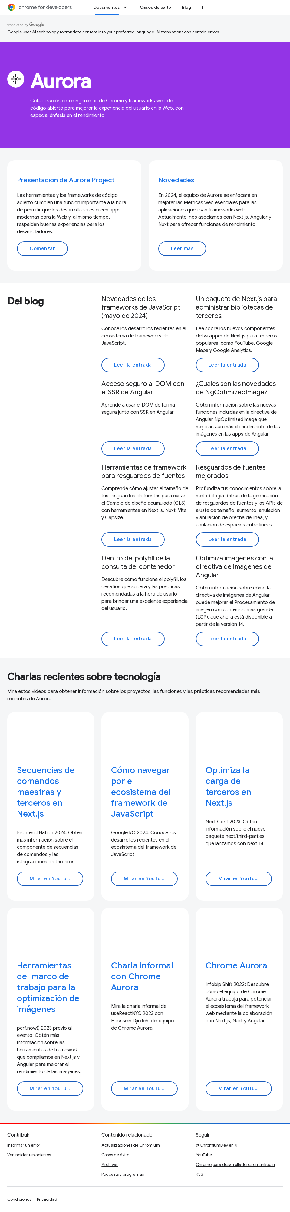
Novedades (176, 180)
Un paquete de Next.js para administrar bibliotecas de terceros (236, 307)
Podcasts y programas (122, 1174)
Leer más (182, 249)
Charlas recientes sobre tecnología (83, 677)
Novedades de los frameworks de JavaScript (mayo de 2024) (140, 307)
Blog (186, 7)
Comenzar (42, 249)
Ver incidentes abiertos (29, 1154)
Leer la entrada (133, 365)
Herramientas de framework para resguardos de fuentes (143, 471)
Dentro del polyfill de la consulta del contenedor (138, 562)
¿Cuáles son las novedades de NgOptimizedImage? (236, 388)
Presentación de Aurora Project (65, 180)
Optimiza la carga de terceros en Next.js (228, 786)
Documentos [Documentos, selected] (107, 7)
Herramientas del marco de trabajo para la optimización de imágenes (48, 987)
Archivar (109, 1164)
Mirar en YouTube (51, 879)
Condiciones (19, 1199)
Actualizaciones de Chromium (130, 1145)
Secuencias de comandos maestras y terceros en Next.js (45, 792)
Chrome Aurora (236, 965)
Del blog (25, 301)
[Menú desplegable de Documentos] (127, 7)
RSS (199, 1174)
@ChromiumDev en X (216, 1145)
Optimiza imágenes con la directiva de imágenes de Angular (234, 566)
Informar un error (23, 1145)
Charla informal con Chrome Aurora (142, 976)
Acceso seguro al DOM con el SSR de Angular (142, 388)
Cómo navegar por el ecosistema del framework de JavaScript (141, 792)
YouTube (204, 1154)
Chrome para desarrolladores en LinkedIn (235, 1164)
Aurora (60, 81)
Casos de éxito (155, 7)
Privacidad (47, 1199)
